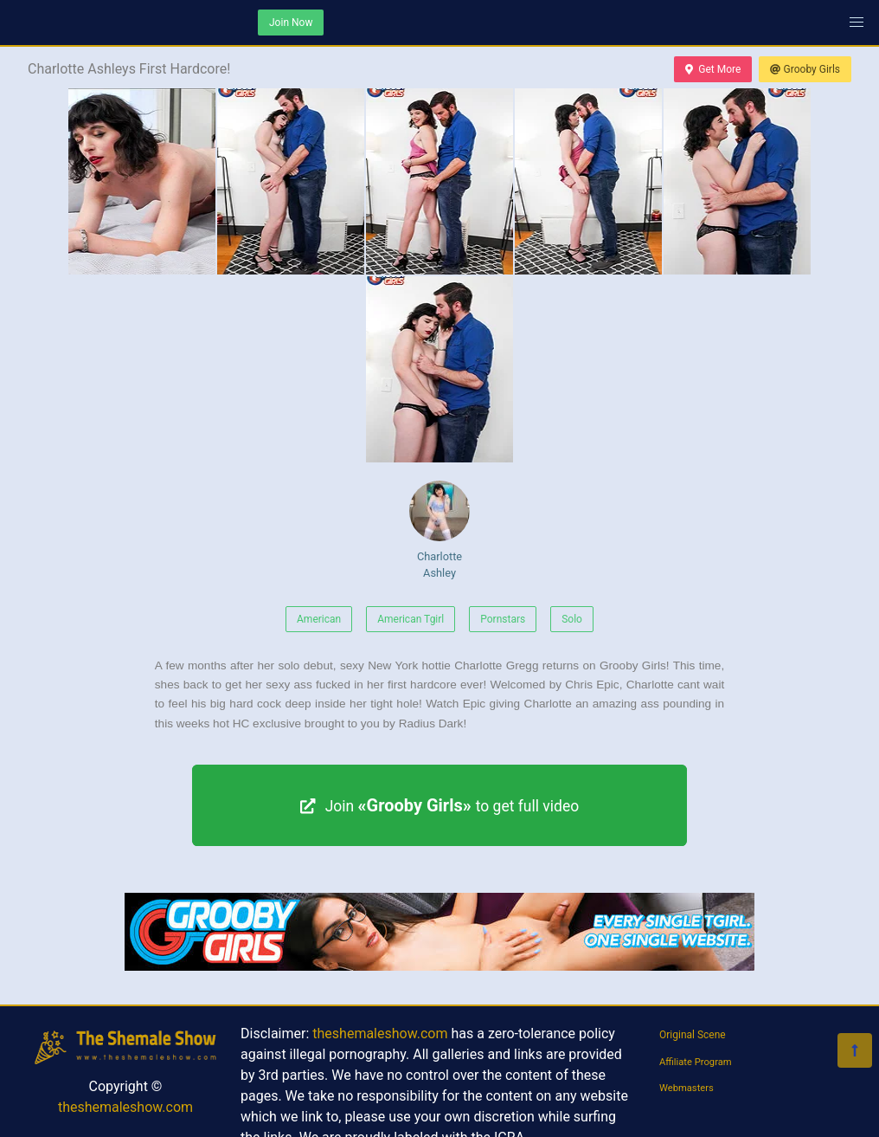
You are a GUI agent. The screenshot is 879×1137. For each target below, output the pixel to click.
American (319, 619)
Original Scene (692, 1035)
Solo (571, 619)
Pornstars (502, 619)
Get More (713, 69)
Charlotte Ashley (439, 530)
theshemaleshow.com (125, 1107)
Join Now (290, 22)
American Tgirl (410, 619)
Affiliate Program (695, 1062)
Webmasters (686, 1088)
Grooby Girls (805, 69)
